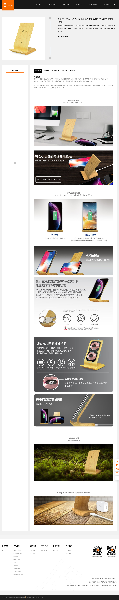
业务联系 (68, 553)
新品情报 (32, 553)
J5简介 (4, 550)
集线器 (15, 565)
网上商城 (44, 550)
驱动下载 (55, 550)
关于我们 (39, 4)
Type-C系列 (17, 550)
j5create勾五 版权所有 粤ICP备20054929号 (13, 597)
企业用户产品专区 (19, 574)
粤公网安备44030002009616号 (34, 597)
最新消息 (65, 4)
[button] (50, 18)
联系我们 (107, 4)
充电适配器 (16, 568)
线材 (14, 562)
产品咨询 (68, 550)
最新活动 (32, 550)
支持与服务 (93, 4)
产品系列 (52, 4)
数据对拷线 (16, 559)
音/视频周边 (17, 571)
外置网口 (16, 556)
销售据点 (79, 4)
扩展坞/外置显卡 (18, 553)
